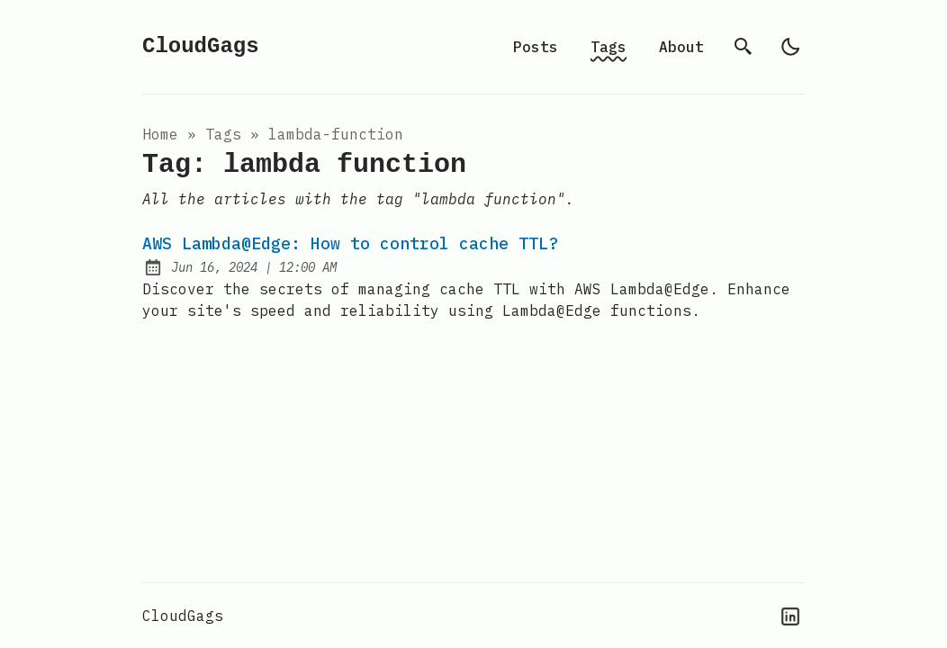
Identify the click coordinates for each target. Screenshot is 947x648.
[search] (743, 46)
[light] (790, 46)
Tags (609, 47)
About (681, 47)
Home (160, 134)
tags (223, 134)
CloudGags (200, 46)
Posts (535, 47)
